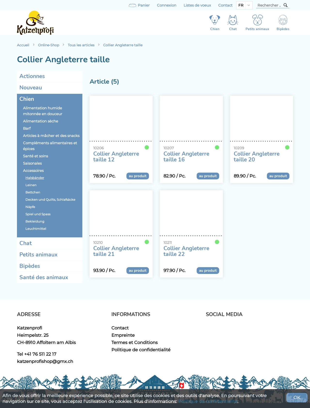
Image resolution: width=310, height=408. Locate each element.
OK (297, 397)
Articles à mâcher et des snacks (51, 136)
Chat (25, 243)
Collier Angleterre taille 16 (186, 157)
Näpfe (30, 207)
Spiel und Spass (37, 214)
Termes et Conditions (134, 342)
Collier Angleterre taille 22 (186, 251)
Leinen (31, 185)
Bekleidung (34, 221)
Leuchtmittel (35, 229)
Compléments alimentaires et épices (50, 146)
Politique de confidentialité (140, 349)
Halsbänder (34, 178)
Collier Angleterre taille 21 (116, 251)
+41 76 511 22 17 (40, 354)
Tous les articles (81, 45)
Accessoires (33, 170)
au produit (138, 176)
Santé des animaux (43, 277)
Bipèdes (29, 266)
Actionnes (32, 76)
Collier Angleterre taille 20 (256, 157)
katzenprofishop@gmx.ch (45, 361)
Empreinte (123, 335)
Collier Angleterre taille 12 (116, 157)
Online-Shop (48, 45)
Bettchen (32, 192)
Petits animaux (38, 254)
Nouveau (30, 87)
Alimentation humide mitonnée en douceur (42, 111)
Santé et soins (35, 156)
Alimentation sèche (40, 121)
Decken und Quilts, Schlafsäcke (50, 199)
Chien (26, 99)
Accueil (23, 45)
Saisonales (32, 163)
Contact (225, 5)
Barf (27, 128)
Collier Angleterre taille (122, 45)
